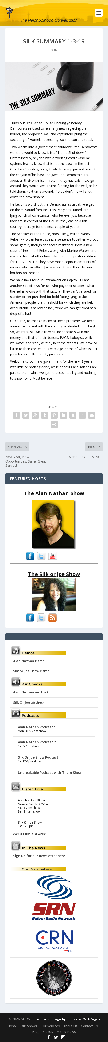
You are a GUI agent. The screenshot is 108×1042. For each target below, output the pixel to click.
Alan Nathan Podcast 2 (37, 742)
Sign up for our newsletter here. (39, 856)
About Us (70, 1026)
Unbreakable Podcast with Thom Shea (49, 772)
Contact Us (89, 1026)
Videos (48, 1031)
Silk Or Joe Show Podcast (38, 757)
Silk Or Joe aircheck (28, 702)
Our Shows (28, 1026)
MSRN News (66, 1031)
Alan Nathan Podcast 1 (37, 727)
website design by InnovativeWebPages (68, 1019)
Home (12, 1026)
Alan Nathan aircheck (31, 692)
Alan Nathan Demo (29, 661)
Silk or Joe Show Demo (31, 671)
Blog (35, 1031)
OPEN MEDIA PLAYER (29, 834)
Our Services (50, 1026)
